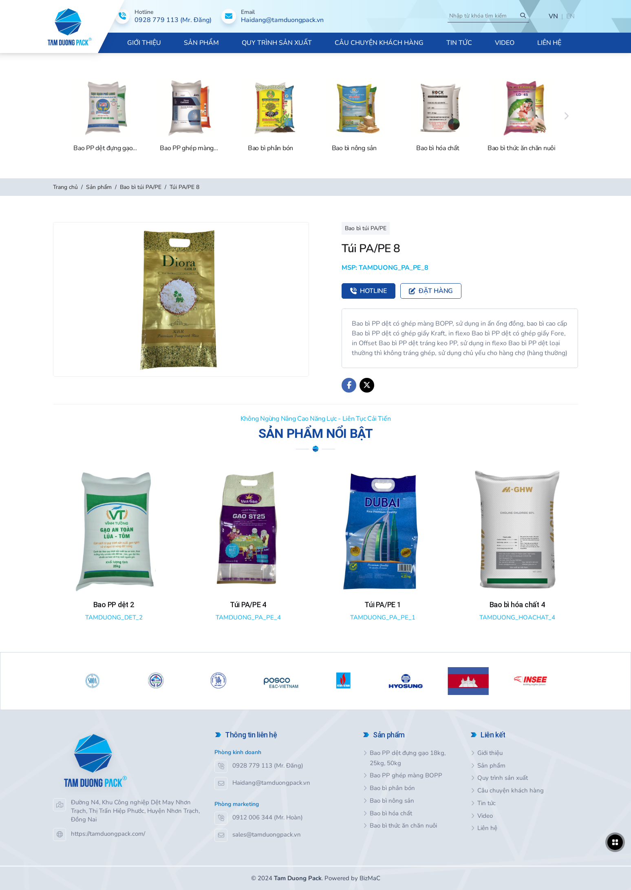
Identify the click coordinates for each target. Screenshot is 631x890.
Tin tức (486, 803)
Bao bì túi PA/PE (140, 187)
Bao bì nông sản (392, 801)
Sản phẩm (99, 187)
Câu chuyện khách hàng (510, 790)
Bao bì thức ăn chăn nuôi (403, 825)
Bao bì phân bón (392, 788)
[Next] (566, 116)
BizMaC (370, 878)
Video (485, 816)
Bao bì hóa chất (391, 813)
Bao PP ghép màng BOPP (406, 775)
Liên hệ (487, 828)
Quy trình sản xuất (502, 778)
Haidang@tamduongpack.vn (271, 783)
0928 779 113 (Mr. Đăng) (267, 765)
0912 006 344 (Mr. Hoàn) (267, 817)
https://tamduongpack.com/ (108, 834)
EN (570, 16)
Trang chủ (65, 187)
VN (553, 16)
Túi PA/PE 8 (184, 187)
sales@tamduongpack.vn (266, 834)
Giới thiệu (490, 753)
